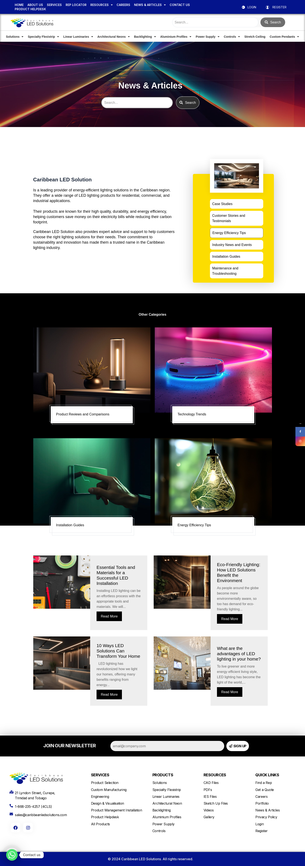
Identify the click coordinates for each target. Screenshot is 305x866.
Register (261, 831)
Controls (232, 36)
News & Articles (267, 810)
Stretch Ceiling (254, 36)
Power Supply (208, 36)
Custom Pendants (284, 36)
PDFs (208, 790)
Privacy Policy (266, 817)
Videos (209, 810)
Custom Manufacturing (109, 790)
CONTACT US (180, 5)
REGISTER (279, 7)
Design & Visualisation (107, 803)
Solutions (15, 36)
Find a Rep (263, 783)
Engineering (100, 796)
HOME (19, 5)
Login (259, 824)
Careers (261, 796)
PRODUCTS (162, 775)
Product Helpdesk (105, 817)
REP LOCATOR (76, 5)
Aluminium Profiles (176, 36)
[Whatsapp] (12, 855)
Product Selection (105, 783)
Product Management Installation (116, 810)
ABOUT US (35, 5)
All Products (100, 824)
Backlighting (145, 36)
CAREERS (123, 5)
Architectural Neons (113, 36)
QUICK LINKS (267, 775)
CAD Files (211, 783)
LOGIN (251, 7)
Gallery (209, 817)
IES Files (210, 796)
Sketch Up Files (216, 803)
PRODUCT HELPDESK (30, 9)
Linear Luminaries (78, 36)
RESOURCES (101, 5)
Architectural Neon (167, 803)
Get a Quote (264, 790)
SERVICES (54, 5)
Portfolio (262, 803)
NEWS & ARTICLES (150, 5)
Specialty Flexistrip (43, 36)
